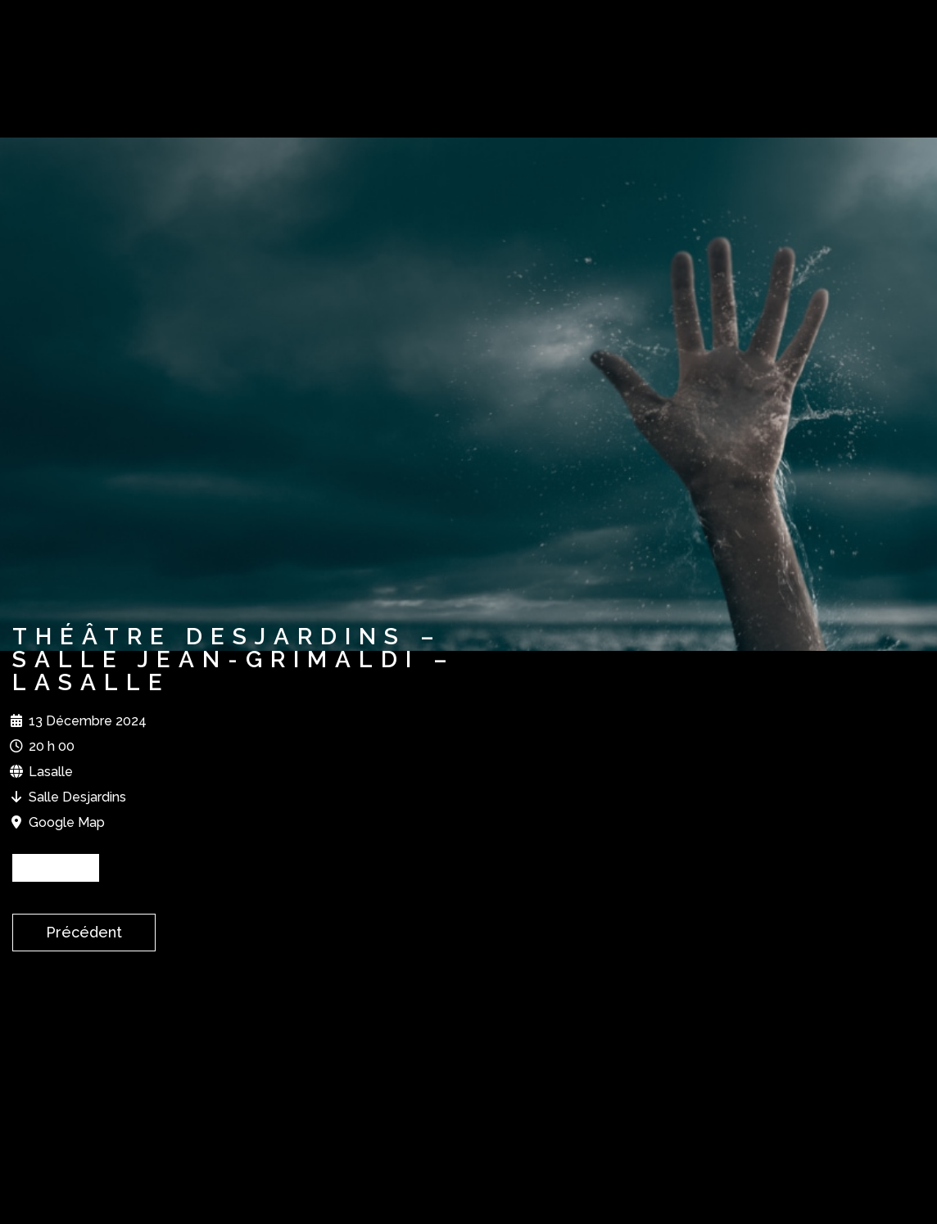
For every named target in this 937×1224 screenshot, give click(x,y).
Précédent (84, 932)
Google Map (67, 822)
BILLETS (56, 867)
